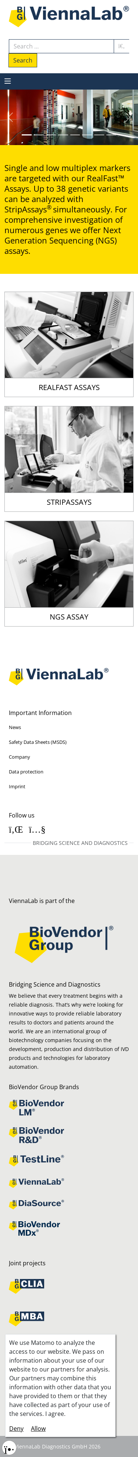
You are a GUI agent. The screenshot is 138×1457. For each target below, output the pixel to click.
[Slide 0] (27, 135)
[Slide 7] (111, 135)
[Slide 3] (63, 135)
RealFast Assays (69, 387)
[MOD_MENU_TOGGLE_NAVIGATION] (7, 81)
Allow (38, 1428)
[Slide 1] (39, 135)
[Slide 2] (51, 135)
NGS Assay (69, 617)
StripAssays (69, 502)
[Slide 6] (99, 135)
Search (22, 60)
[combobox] (61, 46)
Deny (16, 1428)
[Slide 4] (75, 135)
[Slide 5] (87, 135)
